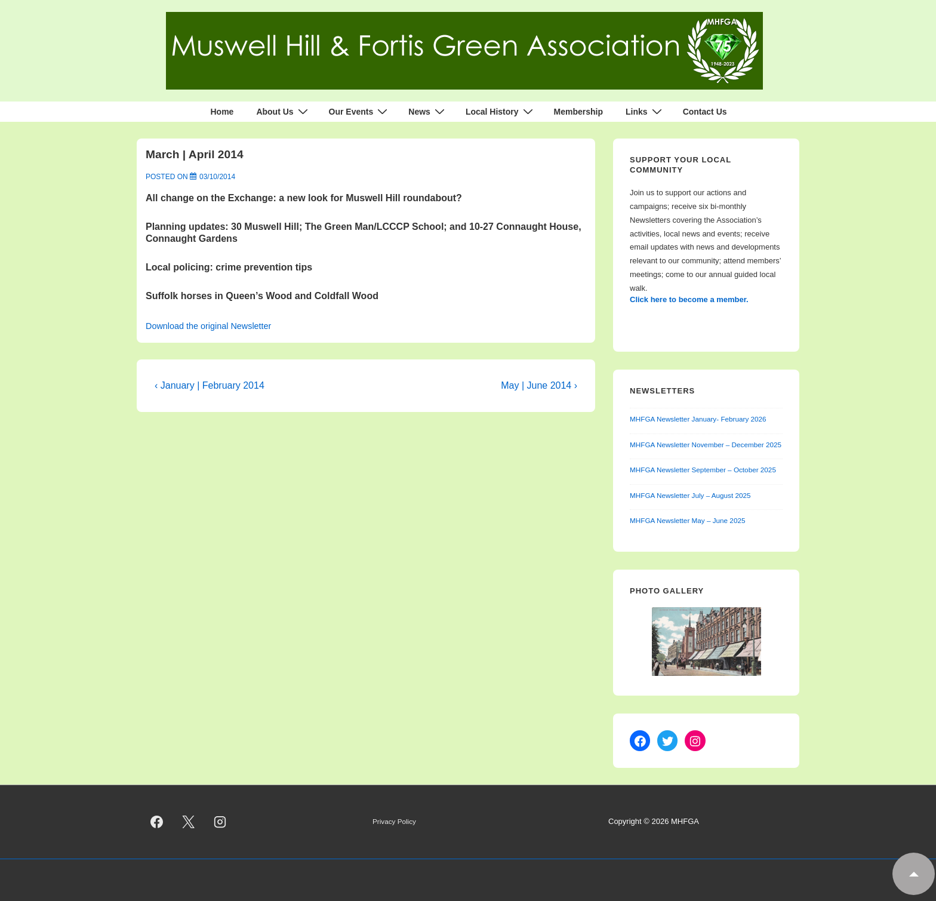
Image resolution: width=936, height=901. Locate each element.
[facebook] (157, 822)
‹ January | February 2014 (209, 385)
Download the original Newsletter (208, 326)
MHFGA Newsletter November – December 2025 (705, 444)
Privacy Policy (394, 821)
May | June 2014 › (539, 385)
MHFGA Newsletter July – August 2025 (690, 495)
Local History (501, 111)
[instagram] (220, 822)
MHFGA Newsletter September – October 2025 (703, 469)
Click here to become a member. (689, 299)
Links (645, 111)
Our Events (360, 111)
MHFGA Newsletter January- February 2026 (698, 419)
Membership (578, 111)
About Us (283, 111)
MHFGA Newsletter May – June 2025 (687, 520)
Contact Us (705, 111)
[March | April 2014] (217, 177)
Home (221, 111)
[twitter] (188, 822)
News (428, 111)
